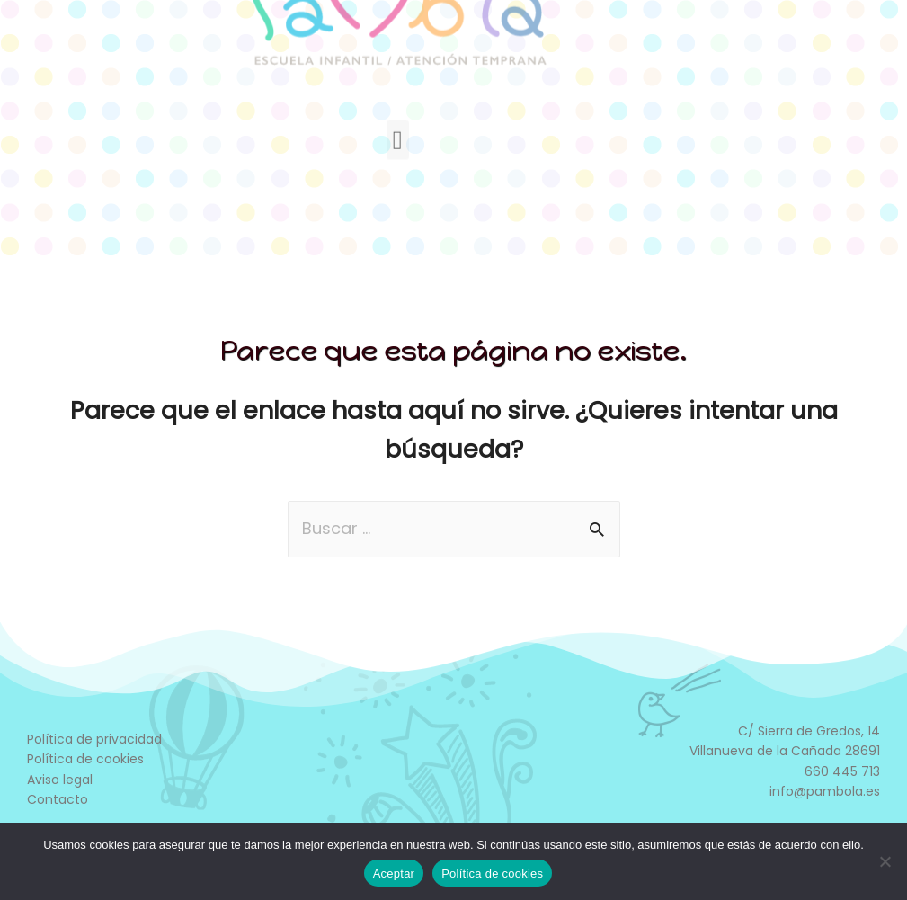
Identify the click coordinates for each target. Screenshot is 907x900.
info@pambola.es (824, 791)
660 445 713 (842, 771)
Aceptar (394, 873)
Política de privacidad (94, 739)
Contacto (57, 799)
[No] (885, 861)
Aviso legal (60, 780)
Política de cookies (85, 759)
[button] (398, 95)
